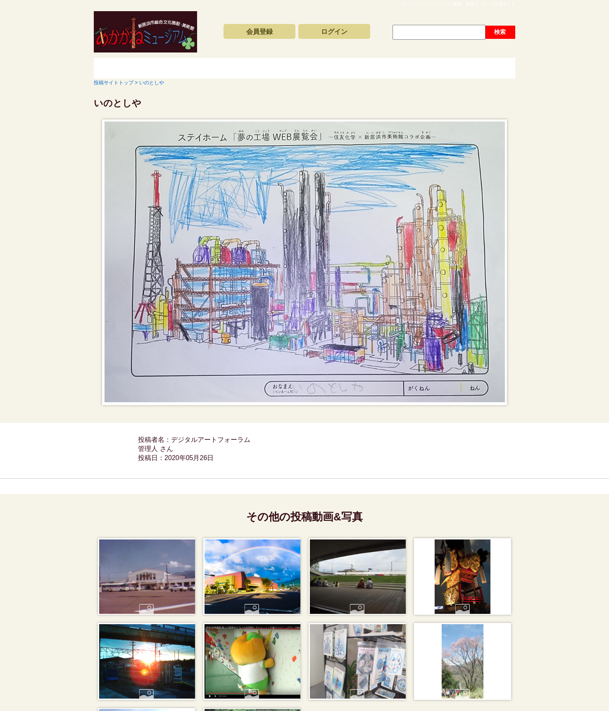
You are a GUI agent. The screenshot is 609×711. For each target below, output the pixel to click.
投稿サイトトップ (123, 68)
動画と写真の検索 (379, 68)
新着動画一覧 (197, 68)
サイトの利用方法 (470, 68)
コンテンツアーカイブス (288, 68)
